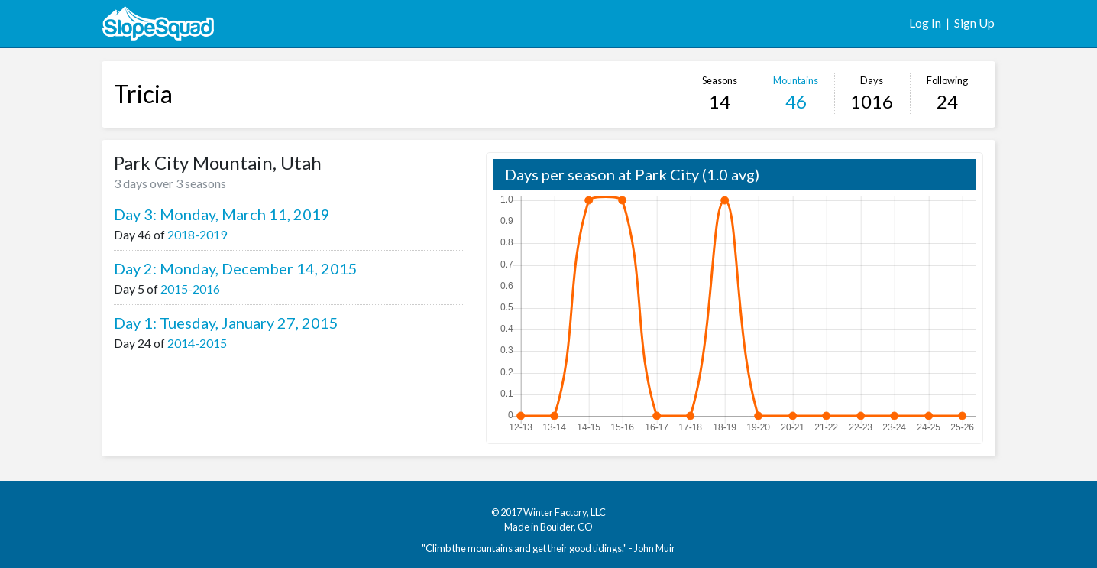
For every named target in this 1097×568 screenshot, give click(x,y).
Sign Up (974, 22)
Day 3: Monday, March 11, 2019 (222, 214)
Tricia (143, 94)
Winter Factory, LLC (564, 512)
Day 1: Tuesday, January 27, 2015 (226, 322)
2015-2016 (190, 288)
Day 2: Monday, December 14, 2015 (236, 268)
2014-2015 (197, 343)
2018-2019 (197, 234)
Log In (925, 22)
